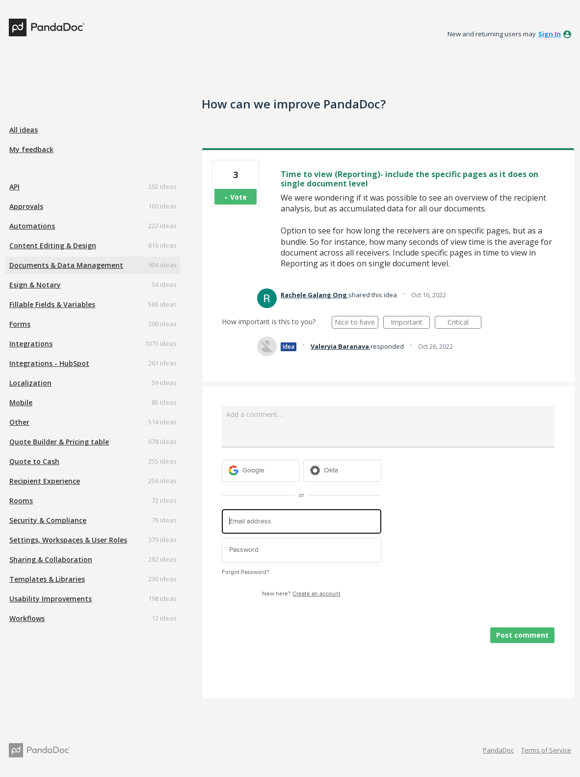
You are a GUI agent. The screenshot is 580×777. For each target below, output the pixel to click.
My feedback (31, 149)
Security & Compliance (47, 520)
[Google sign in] (261, 471)
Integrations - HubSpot (49, 363)
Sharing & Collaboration (50, 559)
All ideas (23, 129)
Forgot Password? (245, 572)
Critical (464, 323)
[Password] (301, 550)
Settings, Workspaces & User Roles (68, 539)
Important (410, 323)
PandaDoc (498, 750)
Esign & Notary (35, 284)
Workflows (27, 618)
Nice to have (356, 323)
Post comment (522, 635)
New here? (301, 593)
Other (19, 422)
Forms (19, 324)
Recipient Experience (44, 481)
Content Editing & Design (52, 245)
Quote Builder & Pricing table (59, 441)
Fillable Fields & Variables (52, 304)
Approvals (26, 206)
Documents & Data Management (66, 265)
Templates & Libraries (47, 579)
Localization (30, 383)
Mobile (20, 402)
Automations (32, 226)
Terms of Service (546, 750)
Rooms (21, 500)
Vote (238, 197)
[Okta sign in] (342, 471)
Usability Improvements (50, 598)
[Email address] (301, 521)
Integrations (31, 343)
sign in (549, 33)
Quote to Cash (34, 461)
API (14, 186)
